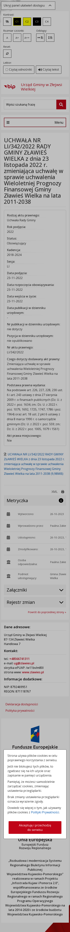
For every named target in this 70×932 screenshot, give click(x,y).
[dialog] (35, 466)
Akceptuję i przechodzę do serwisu (35, 827)
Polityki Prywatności (45, 812)
